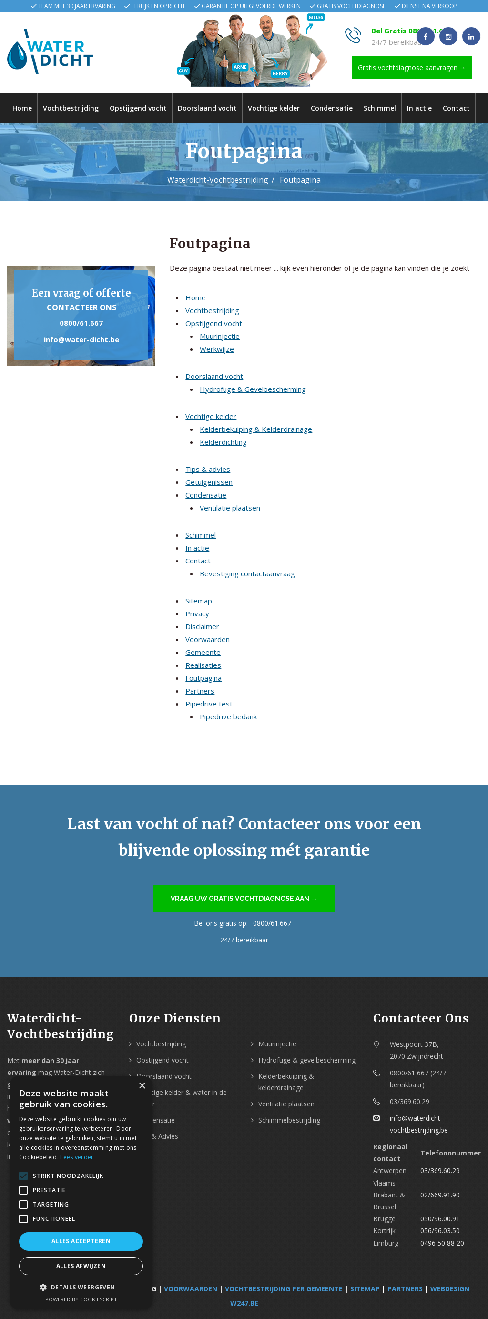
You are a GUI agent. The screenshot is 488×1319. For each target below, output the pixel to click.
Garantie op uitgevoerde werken (251, 6)
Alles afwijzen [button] (81, 1266)
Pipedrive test (209, 703)
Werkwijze (217, 349)
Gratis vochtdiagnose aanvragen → (412, 67)
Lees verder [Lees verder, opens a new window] (76, 1157)
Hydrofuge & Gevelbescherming (253, 389)
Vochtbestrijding (71, 107)
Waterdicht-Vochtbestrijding (217, 179)
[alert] (81, 1192)
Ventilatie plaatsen (230, 507)
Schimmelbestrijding (289, 1120)
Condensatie (332, 107)
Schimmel (380, 107)
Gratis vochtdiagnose (351, 6)
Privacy (197, 613)
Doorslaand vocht (207, 107)
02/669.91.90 (440, 1194)
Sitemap (198, 600)
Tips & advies (207, 469)
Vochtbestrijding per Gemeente (284, 1288)
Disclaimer (202, 626)
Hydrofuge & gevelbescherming (307, 1059)
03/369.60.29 (440, 1170)
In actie (419, 107)
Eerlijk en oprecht (158, 6)
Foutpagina (203, 678)
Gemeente (203, 652)
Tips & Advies (157, 1136)
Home (22, 107)
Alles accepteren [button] (81, 1241)
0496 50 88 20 (442, 1242)
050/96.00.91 (440, 1218)
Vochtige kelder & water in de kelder (181, 1098)
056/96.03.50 (440, 1230)
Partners (199, 690)
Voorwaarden (207, 639)
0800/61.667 (81, 322)
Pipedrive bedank (228, 716)
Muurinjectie (220, 336)
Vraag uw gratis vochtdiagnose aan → (244, 898)
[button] (81, 1287)
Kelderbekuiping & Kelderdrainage (256, 429)
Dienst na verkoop (430, 6)
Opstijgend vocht (138, 107)
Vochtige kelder (274, 107)
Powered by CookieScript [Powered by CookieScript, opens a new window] (81, 1299)
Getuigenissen (209, 482)
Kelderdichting (223, 442)
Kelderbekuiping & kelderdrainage (286, 1082)
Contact (456, 107)
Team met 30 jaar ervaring (76, 6)
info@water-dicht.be (81, 339)
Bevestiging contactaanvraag (247, 573)
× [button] (141, 1086)
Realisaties (203, 665)
